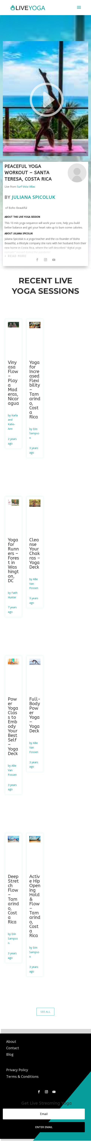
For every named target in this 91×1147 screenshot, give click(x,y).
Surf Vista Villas (26, 186)
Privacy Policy (17, 1070)
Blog (10, 1054)
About (11, 1041)
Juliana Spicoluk (33, 197)
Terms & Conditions (22, 1076)
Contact (13, 1048)
